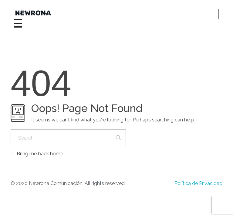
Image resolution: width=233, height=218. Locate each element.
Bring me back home (37, 154)
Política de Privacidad (198, 183)
